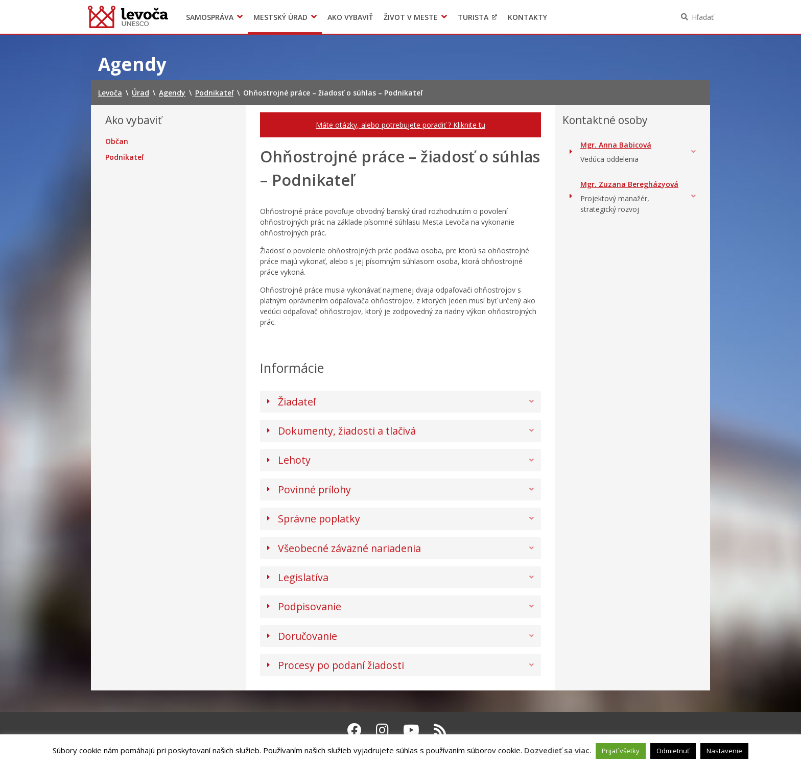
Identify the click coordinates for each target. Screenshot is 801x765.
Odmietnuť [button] (673, 750)
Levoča (128, 17)
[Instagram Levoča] (382, 729)
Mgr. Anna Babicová (615, 145)
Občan (116, 141)
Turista (473, 17)
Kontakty (527, 17)
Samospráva (209, 17)
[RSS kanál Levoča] (440, 729)
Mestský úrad (280, 17)
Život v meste (411, 17)
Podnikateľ (124, 157)
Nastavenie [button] (724, 750)
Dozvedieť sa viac (557, 750)
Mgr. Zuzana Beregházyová (629, 184)
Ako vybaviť (350, 17)
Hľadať (703, 17)
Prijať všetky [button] (621, 750)
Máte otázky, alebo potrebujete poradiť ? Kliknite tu (400, 125)
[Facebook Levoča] (354, 729)
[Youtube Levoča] (411, 729)
